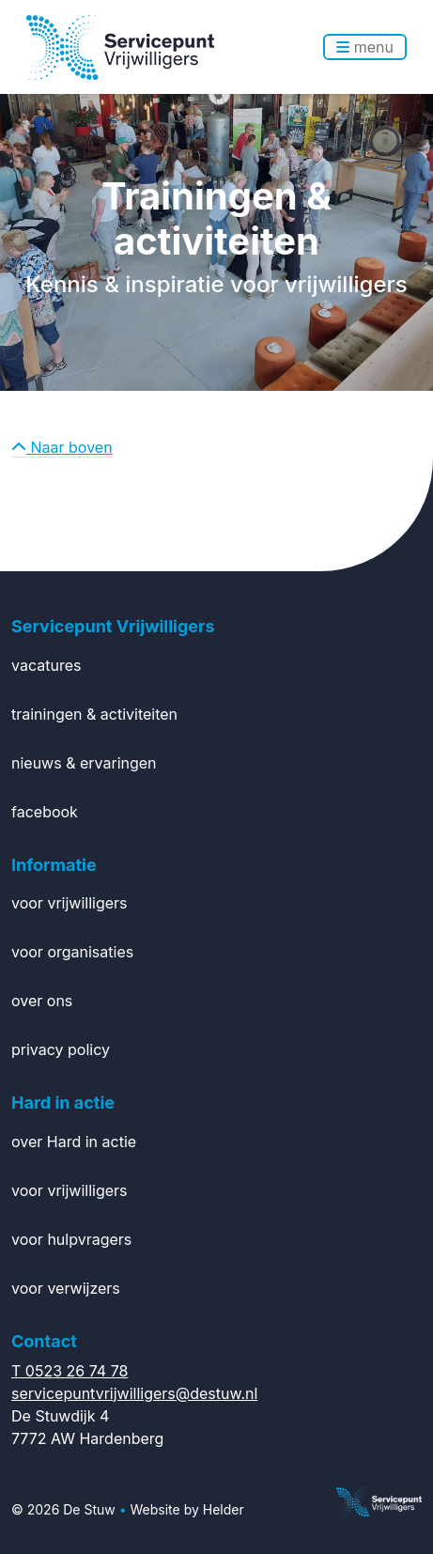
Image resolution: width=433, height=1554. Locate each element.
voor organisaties (72, 951)
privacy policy (60, 1049)
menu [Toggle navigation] (365, 47)
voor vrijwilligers (69, 903)
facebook (44, 811)
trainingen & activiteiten (94, 714)
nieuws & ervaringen (84, 763)
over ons (41, 1000)
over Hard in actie (73, 1141)
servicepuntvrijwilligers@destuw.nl (134, 1393)
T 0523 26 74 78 (69, 1370)
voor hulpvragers (71, 1239)
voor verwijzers (65, 1288)
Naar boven (62, 447)
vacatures (46, 665)
